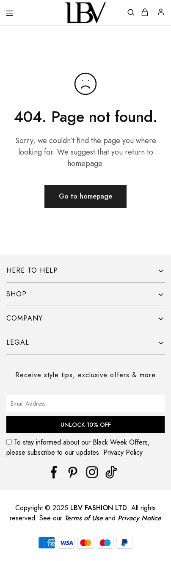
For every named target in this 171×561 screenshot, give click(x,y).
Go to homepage (85, 196)
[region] (85, 502)
